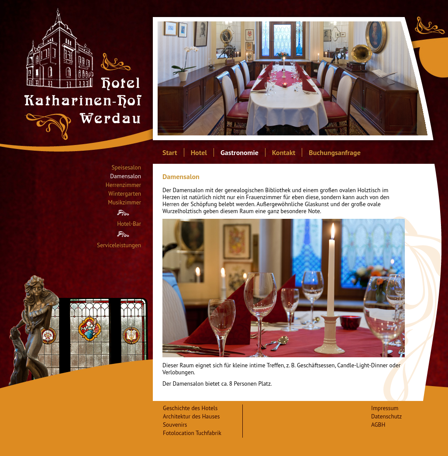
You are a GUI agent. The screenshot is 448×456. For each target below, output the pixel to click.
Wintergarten (124, 193)
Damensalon (125, 176)
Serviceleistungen (119, 245)
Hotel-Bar (129, 224)
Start (169, 152)
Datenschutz (386, 416)
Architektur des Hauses (191, 416)
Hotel (199, 152)
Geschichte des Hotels (190, 408)
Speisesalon (126, 167)
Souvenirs (175, 424)
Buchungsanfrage (334, 152)
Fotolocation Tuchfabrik (192, 433)
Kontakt (283, 152)
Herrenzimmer (123, 185)
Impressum (384, 408)
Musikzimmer (124, 202)
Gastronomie (239, 152)
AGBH (378, 424)
